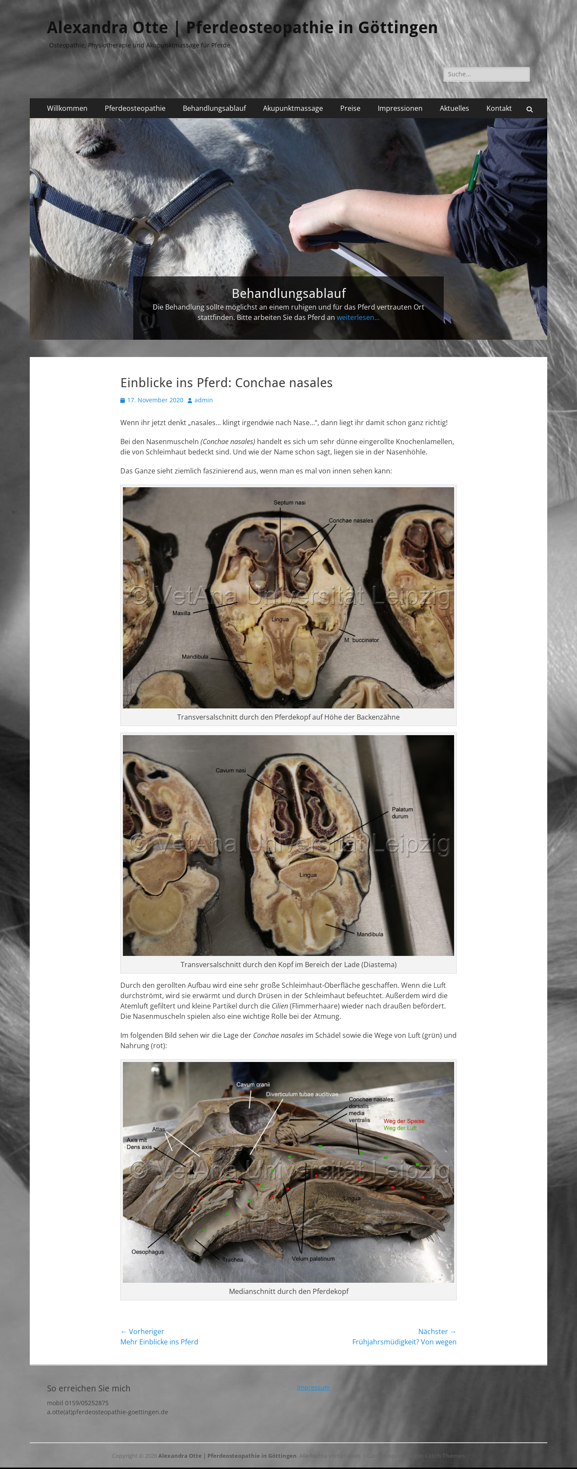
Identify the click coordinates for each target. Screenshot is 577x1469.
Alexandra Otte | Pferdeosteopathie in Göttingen (242, 27)
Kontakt (499, 108)
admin (203, 400)
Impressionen (400, 108)
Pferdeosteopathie (135, 108)
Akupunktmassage (293, 108)
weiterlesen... (358, 317)
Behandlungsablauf (214, 108)
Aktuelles (454, 108)
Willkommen (67, 108)
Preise (350, 108)
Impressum (313, 1387)
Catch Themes (445, 1456)
